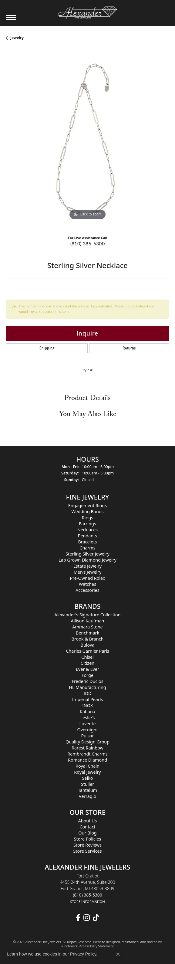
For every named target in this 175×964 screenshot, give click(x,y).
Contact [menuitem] (87, 827)
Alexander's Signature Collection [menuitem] (87, 615)
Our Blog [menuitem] (87, 833)
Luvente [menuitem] (87, 723)
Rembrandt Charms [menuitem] (87, 754)
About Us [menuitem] (87, 821)
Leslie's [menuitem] (87, 717)
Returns (129, 348)
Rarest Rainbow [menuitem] (87, 748)
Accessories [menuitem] (87, 590)
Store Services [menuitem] (87, 851)
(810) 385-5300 (87, 243)
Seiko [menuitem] (87, 778)
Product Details (87, 399)
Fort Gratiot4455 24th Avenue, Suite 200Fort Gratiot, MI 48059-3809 (87, 888)
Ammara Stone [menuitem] (87, 627)
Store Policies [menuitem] (87, 839)
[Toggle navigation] (11, 17)
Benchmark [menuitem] (87, 633)
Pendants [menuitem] (87, 536)
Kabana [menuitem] (87, 711)
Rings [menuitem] (87, 518)
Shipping (47, 348)
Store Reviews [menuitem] (87, 845)
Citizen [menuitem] (88, 663)
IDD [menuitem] (88, 693)
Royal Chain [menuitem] (87, 766)
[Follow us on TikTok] (96, 918)
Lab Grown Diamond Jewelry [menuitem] (87, 560)
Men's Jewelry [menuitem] (88, 572)
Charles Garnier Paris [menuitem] (87, 651)
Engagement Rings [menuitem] (87, 506)
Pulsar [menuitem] (87, 736)
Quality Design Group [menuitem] (87, 742)
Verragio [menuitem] (87, 796)
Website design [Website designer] (104, 942)
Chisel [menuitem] (87, 657)
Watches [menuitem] (87, 584)
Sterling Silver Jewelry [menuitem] (87, 554)
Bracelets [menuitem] (87, 542)
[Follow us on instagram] (86, 918)
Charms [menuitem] (87, 548)
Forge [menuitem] (87, 675)
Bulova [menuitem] (88, 645)
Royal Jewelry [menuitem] (87, 772)
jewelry (17, 37)
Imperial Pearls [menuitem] (87, 699)
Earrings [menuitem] (87, 524)
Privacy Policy (83, 954)
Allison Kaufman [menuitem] (87, 621)
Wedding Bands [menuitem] (87, 512)
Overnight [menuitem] (87, 730)
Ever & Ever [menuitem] (87, 669)
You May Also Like (87, 415)
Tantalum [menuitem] (87, 790)
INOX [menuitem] (87, 705)
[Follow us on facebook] (78, 918)
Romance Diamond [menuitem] (87, 760)
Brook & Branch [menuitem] (88, 639)
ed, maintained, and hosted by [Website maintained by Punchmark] (139, 942)
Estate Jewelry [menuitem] (87, 566)
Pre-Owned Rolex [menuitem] (87, 578)
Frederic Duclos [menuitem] (87, 681)
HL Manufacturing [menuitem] (87, 687)
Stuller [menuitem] (87, 784)
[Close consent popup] (118, 954)
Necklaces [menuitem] (87, 530)
